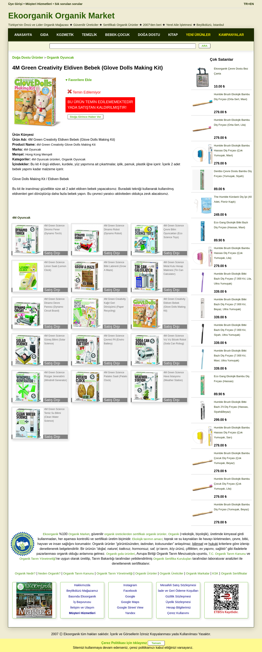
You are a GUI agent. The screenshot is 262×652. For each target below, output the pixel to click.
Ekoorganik (50, 534)
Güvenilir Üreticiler (85, 24)
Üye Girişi (15, 4)
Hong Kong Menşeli (38, 154)
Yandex (130, 613)
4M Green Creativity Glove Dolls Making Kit (65, 144)
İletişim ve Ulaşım (82, 607)
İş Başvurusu (82, 602)
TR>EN (249, 4)
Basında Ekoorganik (82, 596)
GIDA (44, 35)
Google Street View (130, 607)
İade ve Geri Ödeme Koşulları (178, 590)
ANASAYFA (23, 35)
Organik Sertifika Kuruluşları (172, 558)
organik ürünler (156, 534)
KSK (215, 573)
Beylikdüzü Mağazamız (82, 590)
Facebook (130, 590)
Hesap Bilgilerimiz (178, 607)
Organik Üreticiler (171, 573)
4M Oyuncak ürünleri (46, 159)
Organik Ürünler (146, 573)
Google (130, 596)
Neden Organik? (49, 573)
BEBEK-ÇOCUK (117, 35)
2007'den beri (152, 24)
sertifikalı (139, 534)
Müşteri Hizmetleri (82, 613)
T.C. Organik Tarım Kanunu (227, 553)
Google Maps (130, 602)
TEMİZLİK (89, 35)
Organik (173, 534)
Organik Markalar (198, 573)
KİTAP (173, 35)
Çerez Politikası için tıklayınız (124, 643)
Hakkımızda (82, 585)
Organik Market (78, 534)
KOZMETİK (65, 35)
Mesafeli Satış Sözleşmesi (178, 585)
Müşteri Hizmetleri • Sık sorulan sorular (54, 4)
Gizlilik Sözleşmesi (178, 596)
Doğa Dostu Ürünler (27, 57)
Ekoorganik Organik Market (61, 15)
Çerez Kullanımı (178, 613)
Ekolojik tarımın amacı (147, 539)
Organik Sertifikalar (234, 573)
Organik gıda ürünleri (120, 553)
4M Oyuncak (32, 149)
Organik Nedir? (25, 573)
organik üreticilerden (118, 534)
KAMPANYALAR (231, 35)
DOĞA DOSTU (149, 35)
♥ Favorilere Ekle (79, 80)
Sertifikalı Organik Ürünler (120, 24)
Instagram (130, 585)
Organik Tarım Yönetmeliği (37, 558)
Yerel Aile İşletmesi (179, 24)
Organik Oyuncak (60, 57)
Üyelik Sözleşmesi (178, 602)
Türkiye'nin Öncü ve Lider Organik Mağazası (38, 24)
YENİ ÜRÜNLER (198, 35)
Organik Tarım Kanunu (78, 573)
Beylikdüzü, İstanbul (210, 24)
